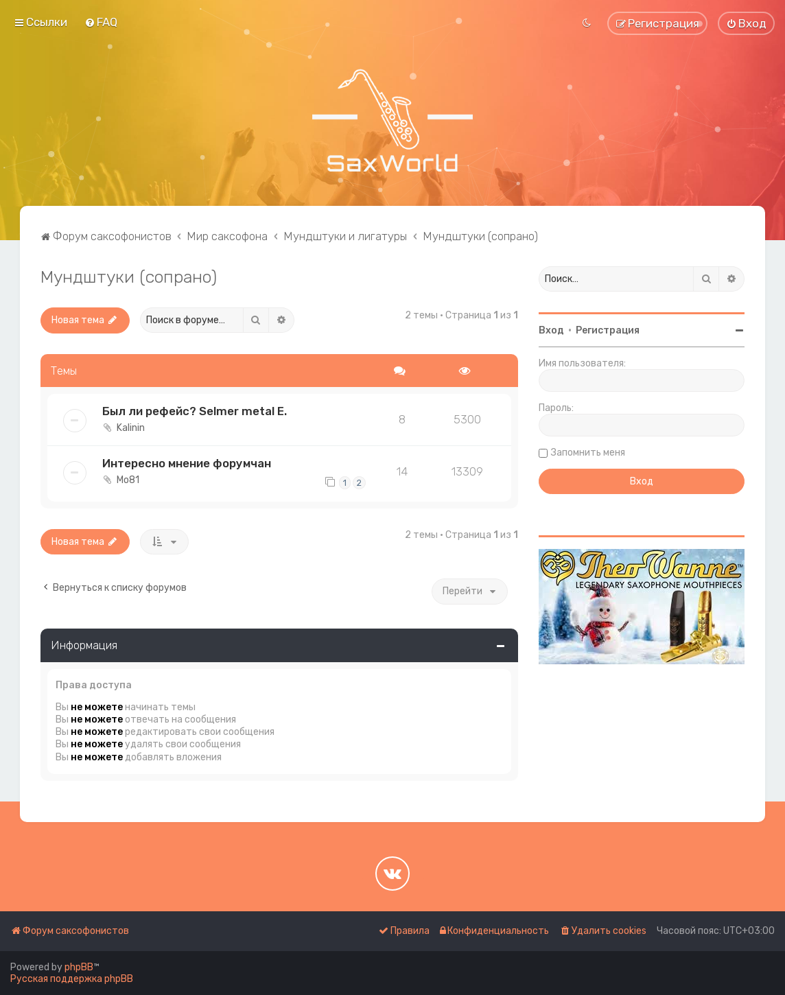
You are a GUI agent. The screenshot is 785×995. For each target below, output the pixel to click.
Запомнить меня (588, 452)
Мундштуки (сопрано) (128, 276)
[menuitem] (101, 22)
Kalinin (131, 428)
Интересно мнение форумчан (186, 463)
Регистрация (608, 330)
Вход (551, 330)
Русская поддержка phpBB (71, 979)
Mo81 (128, 480)
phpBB (79, 967)
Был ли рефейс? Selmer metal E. (194, 411)
